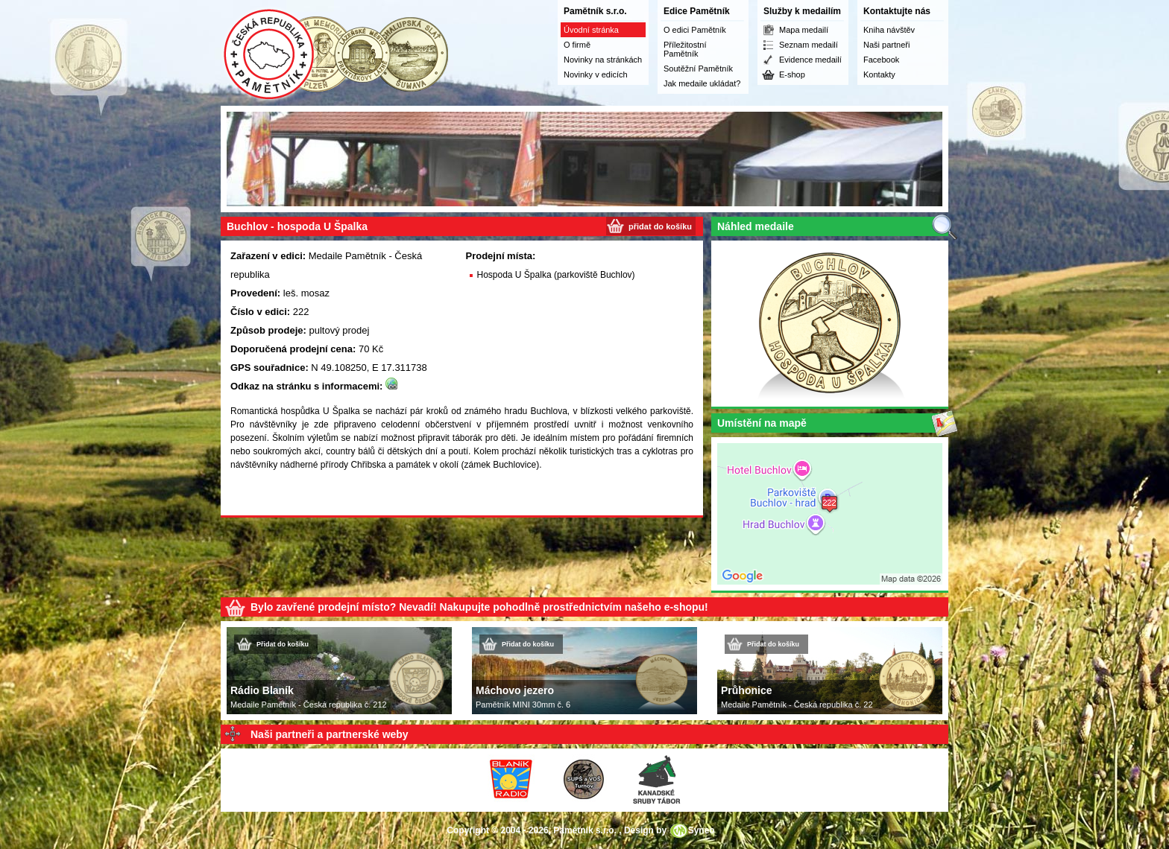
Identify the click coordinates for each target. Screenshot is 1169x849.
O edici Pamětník (695, 29)
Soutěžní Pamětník (698, 68)
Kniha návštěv (889, 29)
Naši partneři (886, 44)
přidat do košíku (660, 226)
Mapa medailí (803, 29)
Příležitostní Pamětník (685, 49)
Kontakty (879, 74)
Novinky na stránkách (603, 59)
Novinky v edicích (596, 74)
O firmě (577, 44)
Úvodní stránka (591, 29)
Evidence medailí (810, 59)
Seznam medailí (808, 44)
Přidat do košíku (282, 644)
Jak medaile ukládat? (702, 83)
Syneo (701, 830)
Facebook (881, 59)
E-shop (792, 74)
